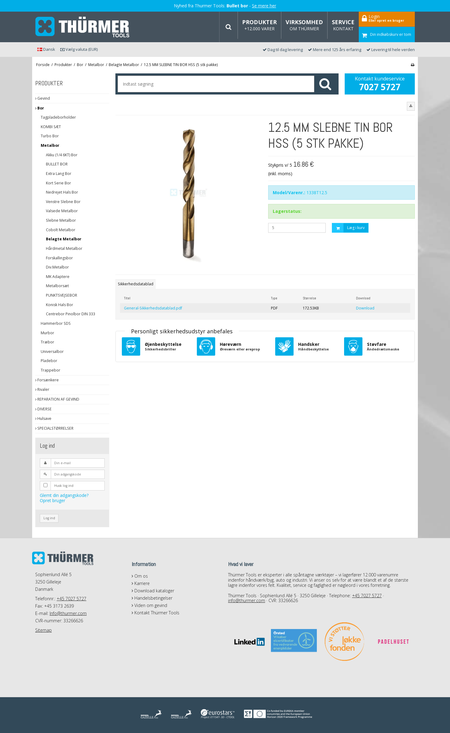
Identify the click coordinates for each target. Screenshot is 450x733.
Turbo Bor (50, 136)
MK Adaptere (57, 276)
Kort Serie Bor (58, 183)
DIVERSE (43, 409)
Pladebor (49, 360)
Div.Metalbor (57, 267)
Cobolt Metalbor (60, 229)
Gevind (42, 98)
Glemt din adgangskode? (64, 495)
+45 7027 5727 (71, 599)
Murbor (47, 332)
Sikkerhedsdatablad (135, 284)
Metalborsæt (57, 285)
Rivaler (42, 389)
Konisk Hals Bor (59, 304)
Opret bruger (52, 500)
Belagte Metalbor (63, 239)
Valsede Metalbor (62, 210)
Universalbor (52, 351)
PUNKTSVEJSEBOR (61, 295)
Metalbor (50, 145)
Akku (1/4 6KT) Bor (61, 154)
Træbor (47, 342)
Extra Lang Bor (58, 173)
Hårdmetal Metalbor (64, 248)
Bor (39, 108)
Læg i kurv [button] (348, 228)
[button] (411, 106)
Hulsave (43, 418)
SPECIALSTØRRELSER (54, 428)
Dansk (46, 49)
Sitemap (43, 630)
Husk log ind (63, 485)
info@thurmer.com (246, 600)
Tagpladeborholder (58, 117)
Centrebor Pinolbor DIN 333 (70, 314)
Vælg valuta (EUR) (79, 49)
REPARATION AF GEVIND (57, 399)
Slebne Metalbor (61, 220)
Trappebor (50, 370)
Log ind (49, 518)
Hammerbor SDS (56, 323)
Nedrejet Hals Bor (62, 192)
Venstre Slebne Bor (63, 201)
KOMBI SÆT (51, 126)
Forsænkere (47, 380)
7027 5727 (379, 87)
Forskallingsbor (59, 258)
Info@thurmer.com (68, 613)
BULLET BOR (57, 164)
